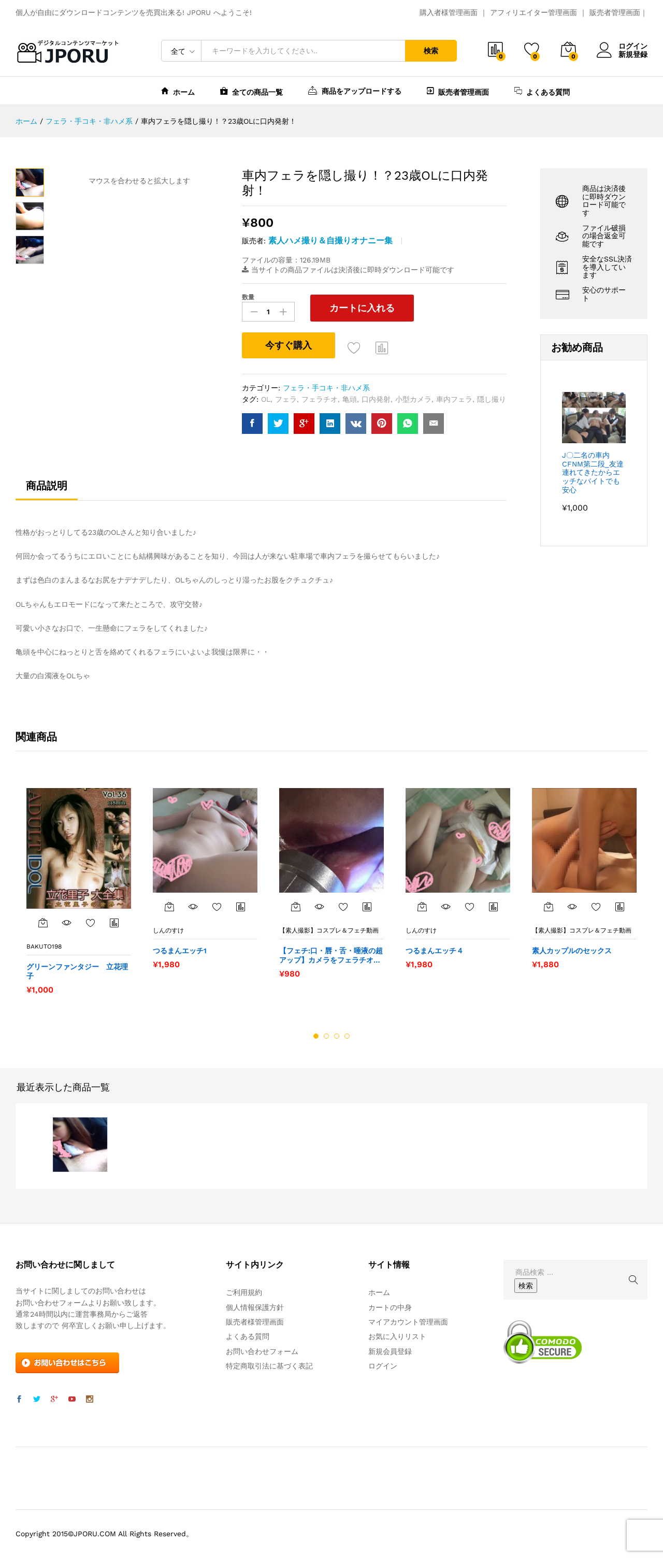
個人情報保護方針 (255, 1307)
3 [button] (336, 1036)
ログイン (622, 46)
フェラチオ (319, 399)
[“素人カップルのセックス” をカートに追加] (548, 906)
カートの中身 (390, 1307)
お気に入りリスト (397, 1336)
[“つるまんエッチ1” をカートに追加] (169, 906)
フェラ (286, 399)
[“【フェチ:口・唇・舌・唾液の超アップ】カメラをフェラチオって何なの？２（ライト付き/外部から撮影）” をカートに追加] (296, 906)
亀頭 (349, 399)
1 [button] (316, 1036)
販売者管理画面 (614, 12)
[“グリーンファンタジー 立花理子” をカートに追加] (43, 922)
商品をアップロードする (354, 90)
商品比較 (382, 347)
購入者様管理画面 (449, 12)
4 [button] (347, 1036)
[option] (79, 890)
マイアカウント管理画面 (408, 1322)
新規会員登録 (390, 1351)
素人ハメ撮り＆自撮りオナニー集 (330, 240)
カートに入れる (362, 307)
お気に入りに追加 (354, 347)
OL (265, 399)
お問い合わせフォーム (262, 1351)
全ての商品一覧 (251, 91)
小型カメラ (413, 399)
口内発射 (376, 399)
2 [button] (326, 1036)
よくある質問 (542, 91)
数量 (248, 297)
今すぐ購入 (288, 345)
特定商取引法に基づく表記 (269, 1366)
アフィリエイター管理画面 (533, 12)
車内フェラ (454, 399)
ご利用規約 (244, 1292)
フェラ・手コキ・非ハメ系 (326, 388)
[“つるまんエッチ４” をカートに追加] (422, 906)
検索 (431, 51)
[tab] (47, 490)
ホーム (178, 91)
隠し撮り (491, 399)
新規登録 (632, 54)
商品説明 (46, 485)
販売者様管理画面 (255, 1322)
